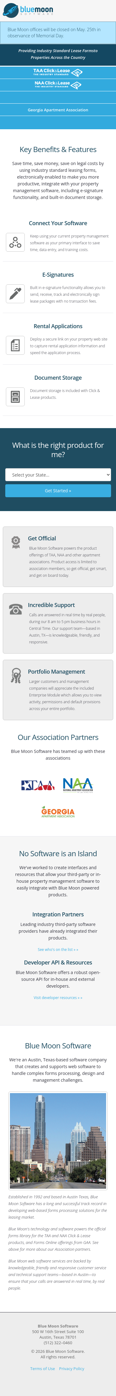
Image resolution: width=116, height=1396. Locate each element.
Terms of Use (42, 1368)
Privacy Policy (71, 1368)
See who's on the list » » (58, 949)
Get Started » (58, 491)
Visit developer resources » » (58, 997)
